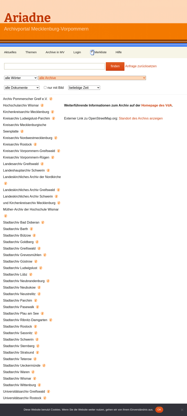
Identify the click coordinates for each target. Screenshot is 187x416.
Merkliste (98, 52)
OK (159, 409)
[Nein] (182, 410)
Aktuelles (10, 52)
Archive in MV (55, 52)
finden (115, 66)
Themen (31, 52)
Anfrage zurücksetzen (141, 66)
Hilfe (119, 52)
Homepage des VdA (156, 105)
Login (77, 52)
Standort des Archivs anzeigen (141, 118)
